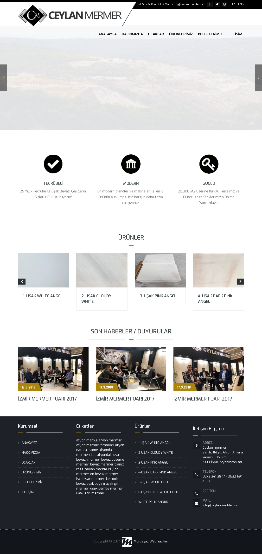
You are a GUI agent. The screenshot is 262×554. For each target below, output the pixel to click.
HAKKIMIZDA (132, 34)
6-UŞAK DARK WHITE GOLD (158, 492)
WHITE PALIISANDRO (153, 502)
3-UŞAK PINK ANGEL (158, 296)
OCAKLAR (156, 34)
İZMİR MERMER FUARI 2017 (47, 399)
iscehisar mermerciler (93, 479)
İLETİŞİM (235, 34)
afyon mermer (110, 440)
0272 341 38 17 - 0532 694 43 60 (223, 476)
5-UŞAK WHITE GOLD (153, 482)
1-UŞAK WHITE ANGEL (43, 296)
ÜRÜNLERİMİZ (181, 34)
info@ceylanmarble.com (223, 502)
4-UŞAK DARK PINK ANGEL (157, 472)
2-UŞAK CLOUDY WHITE (155, 453)
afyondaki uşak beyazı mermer (98, 457)
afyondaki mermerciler (95, 452)
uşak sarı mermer (90, 493)
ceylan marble (95, 469)
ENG (241, 4)
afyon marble (87, 440)
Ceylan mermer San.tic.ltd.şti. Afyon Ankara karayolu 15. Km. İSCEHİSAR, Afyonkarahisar (223, 452)
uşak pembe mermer (106, 488)
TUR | (232, 4)
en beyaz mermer (104, 474)
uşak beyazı (96, 483)
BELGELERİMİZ (210, 34)
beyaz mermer (102, 464)
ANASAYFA (107, 34)
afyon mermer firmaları (95, 445)
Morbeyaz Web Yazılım (145, 541)
